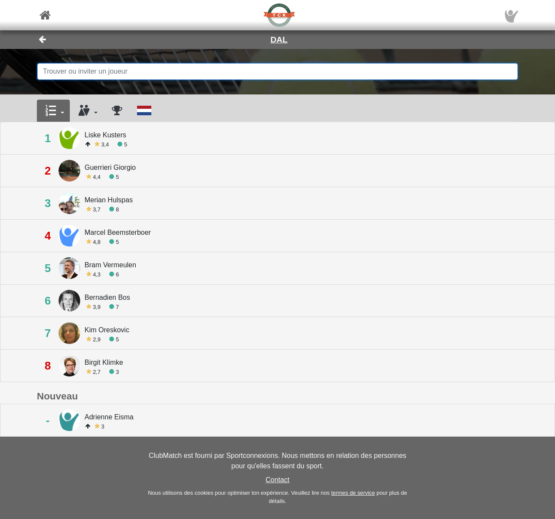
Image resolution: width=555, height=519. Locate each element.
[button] (53, 111)
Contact (277, 479)
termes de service (353, 493)
